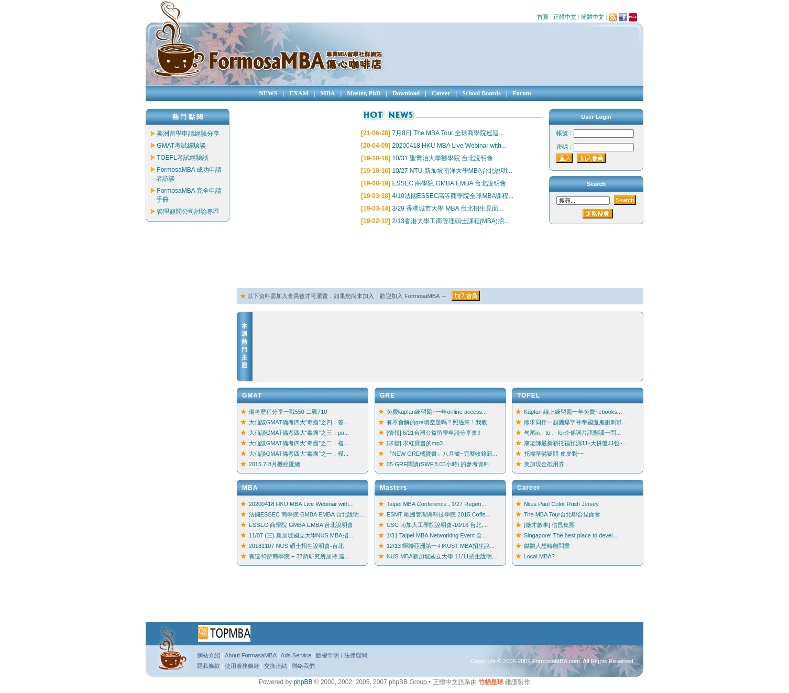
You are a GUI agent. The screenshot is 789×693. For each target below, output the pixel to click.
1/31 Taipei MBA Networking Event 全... (437, 535)
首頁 (543, 17)
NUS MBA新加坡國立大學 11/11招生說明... (442, 556)
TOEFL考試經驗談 (182, 157)
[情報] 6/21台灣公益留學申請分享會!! (434, 433)
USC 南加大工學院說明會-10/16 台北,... (437, 525)
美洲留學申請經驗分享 (188, 133)
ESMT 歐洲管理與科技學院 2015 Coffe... (438, 514)
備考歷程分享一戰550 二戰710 (288, 412)
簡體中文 (592, 17)
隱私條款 (208, 666)
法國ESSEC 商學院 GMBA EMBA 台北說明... (306, 514)
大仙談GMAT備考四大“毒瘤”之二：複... (298, 443)
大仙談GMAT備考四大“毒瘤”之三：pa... (299, 433)
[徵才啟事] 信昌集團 (549, 525)
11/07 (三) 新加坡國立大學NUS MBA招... (301, 535)
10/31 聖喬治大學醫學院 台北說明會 (442, 158)
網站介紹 (208, 655)
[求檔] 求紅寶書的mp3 (415, 443)
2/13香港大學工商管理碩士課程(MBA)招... (450, 221)
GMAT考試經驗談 (181, 145)
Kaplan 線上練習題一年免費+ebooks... (573, 412)
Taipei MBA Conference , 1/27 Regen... (436, 504)
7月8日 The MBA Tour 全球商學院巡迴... (448, 133)
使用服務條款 (242, 666)
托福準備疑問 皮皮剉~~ (554, 453)
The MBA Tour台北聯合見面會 (562, 514)
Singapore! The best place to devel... (571, 535)
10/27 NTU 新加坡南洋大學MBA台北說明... (452, 170)
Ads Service (296, 655)
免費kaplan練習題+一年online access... (437, 412)
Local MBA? (539, 556)
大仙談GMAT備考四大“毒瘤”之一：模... (298, 453)
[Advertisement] (427, 257)
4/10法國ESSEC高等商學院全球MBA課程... (452, 196)
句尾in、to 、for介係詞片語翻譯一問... (572, 433)
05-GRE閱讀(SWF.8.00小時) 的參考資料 (438, 464)
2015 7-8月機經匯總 (274, 464)
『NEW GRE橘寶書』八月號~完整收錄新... (442, 453)
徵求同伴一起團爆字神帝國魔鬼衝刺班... (575, 422)
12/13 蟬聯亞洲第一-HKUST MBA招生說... (441, 546)
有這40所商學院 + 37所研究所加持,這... (299, 556)
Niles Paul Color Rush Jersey (561, 504)
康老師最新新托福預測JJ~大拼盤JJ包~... (576, 443)
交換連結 (275, 666)
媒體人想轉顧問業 (547, 546)
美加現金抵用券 (544, 464)
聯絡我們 (303, 666)
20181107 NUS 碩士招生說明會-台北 (296, 546)
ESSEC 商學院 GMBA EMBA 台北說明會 (449, 183)
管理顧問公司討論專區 (188, 211)
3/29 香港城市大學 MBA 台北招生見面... (447, 208)
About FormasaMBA (250, 655)
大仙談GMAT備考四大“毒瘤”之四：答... (298, 422)
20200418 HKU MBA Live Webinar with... (449, 145)
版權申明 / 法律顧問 (341, 655)
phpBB (302, 682)
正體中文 (564, 17)
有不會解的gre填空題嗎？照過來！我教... (439, 422)
